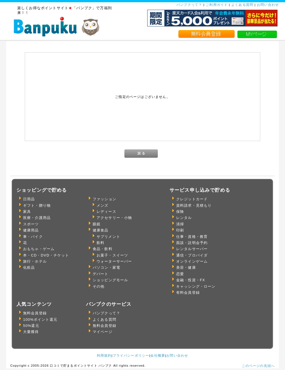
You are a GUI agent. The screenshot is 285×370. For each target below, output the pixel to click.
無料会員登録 (35, 313)
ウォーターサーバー (114, 261)
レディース (106, 211)
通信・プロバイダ (192, 255)
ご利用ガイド (217, 4)
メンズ (102, 205)
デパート (101, 274)
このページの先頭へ (258, 365)
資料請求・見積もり (194, 205)
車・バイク (33, 237)
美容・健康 (186, 267)
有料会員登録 (188, 292)
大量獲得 (31, 332)
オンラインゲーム (192, 261)
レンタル (184, 218)
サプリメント (108, 237)
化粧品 (29, 267)
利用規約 (104, 355)
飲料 (100, 243)
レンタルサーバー (192, 249)
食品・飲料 (102, 249)
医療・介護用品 (37, 218)
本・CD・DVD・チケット (46, 255)
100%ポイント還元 (40, 319)
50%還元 (31, 326)
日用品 (29, 199)
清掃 (180, 224)
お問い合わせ (268, 4)
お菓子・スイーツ (112, 255)
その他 (98, 286)
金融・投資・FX (190, 280)
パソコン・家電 (106, 267)
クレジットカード (192, 199)
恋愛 (180, 274)
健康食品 (101, 230)
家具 (27, 211)
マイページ (102, 332)
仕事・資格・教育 (192, 237)
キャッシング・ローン (196, 286)
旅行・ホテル (35, 261)
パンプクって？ (189, 4)
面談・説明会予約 (192, 243)
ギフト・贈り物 (37, 205)
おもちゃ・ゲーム (39, 249)
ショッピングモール (110, 280)
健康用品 (31, 230)
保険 (180, 211)
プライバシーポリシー (131, 355)
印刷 (180, 230)
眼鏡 (96, 224)
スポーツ (31, 224)
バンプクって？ (106, 313)
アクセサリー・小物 (114, 218)
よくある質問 (242, 4)
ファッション (104, 199)
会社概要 (157, 355)
